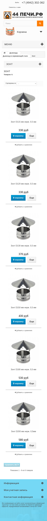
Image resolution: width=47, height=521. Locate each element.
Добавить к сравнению (24, 145)
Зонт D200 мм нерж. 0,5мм (23, 431)
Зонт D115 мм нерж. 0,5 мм (23, 122)
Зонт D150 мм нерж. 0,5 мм (23, 307)
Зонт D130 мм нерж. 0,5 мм (23, 246)
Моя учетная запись (15, 490)
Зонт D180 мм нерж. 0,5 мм (23, 369)
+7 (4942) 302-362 (33, 2)
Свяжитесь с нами (14, 7)
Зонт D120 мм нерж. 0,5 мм (23, 184)
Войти (17, 2)
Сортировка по (11, 83)
